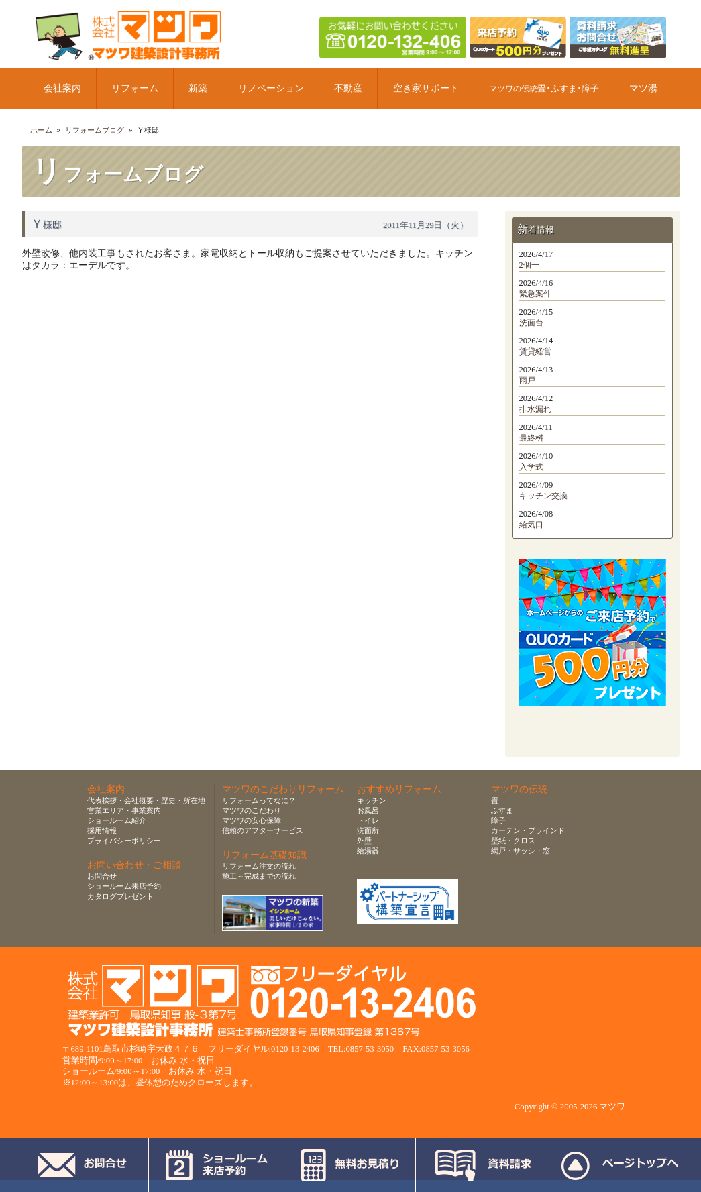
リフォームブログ (94, 130)
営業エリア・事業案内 (124, 810)
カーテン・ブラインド (528, 830)
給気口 (531, 524)
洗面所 (368, 830)
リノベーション (271, 88)
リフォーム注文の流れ (259, 866)
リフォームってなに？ (259, 800)
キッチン (371, 800)
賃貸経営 (535, 351)
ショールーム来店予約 (124, 886)
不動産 (348, 88)
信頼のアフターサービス (262, 830)
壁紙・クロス (513, 840)
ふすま (502, 810)
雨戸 (527, 380)
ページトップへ (619, 1165)
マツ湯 (643, 88)
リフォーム (134, 88)
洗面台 (531, 322)
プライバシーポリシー (124, 840)
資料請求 (482, 1165)
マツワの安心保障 (251, 820)
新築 (197, 88)
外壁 (364, 840)
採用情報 (102, 830)
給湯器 (368, 851)
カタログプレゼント (120, 896)
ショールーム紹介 (116, 820)
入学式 (531, 467)
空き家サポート (426, 88)
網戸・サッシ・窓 (520, 851)
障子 (498, 820)
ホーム (41, 130)
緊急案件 (535, 294)
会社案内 (62, 88)
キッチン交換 (543, 495)
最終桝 (531, 438)
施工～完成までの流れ (259, 876)
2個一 (529, 265)
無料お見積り (349, 1165)
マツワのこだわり (251, 810)
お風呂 (368, 810)
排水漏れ (535, 409)
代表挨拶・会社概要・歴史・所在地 (146, 800)
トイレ (368, 820)
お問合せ (102, 876)
